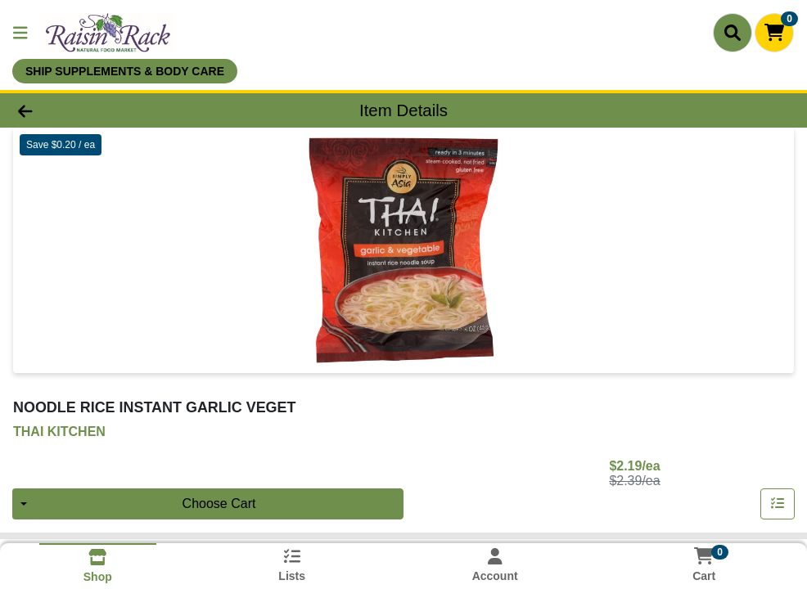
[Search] (732, 32)
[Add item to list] (777, 503)
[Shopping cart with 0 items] (774, 32)
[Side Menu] (20, 32)
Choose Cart (219, 503)
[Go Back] (111, 110)
